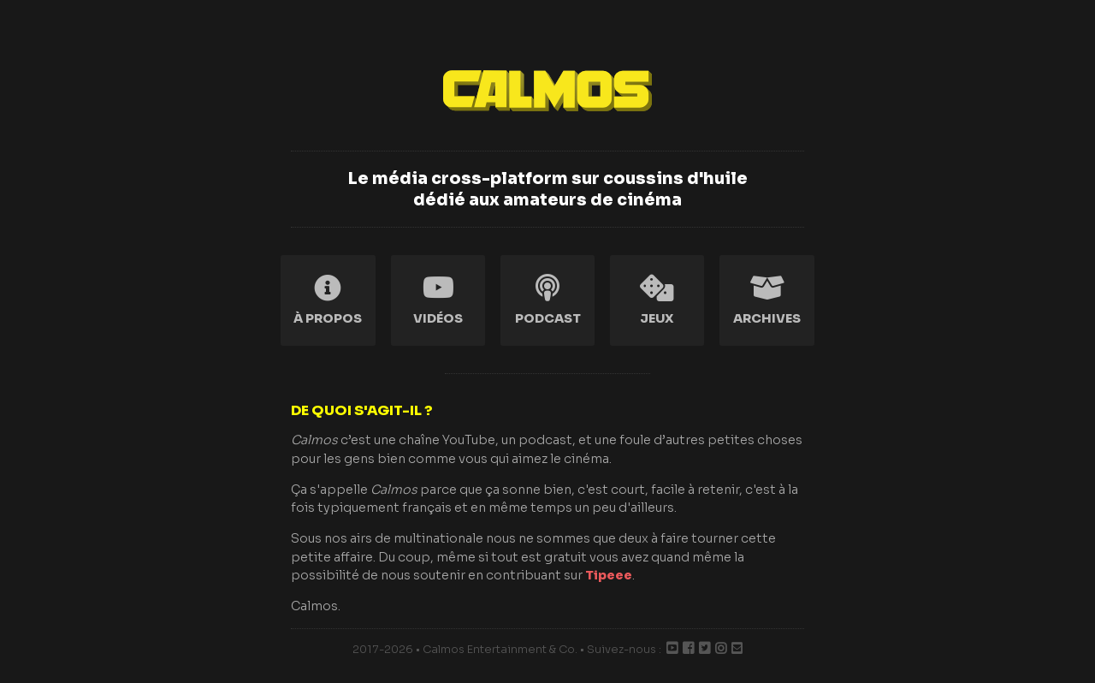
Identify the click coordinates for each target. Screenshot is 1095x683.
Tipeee (608, 575)
